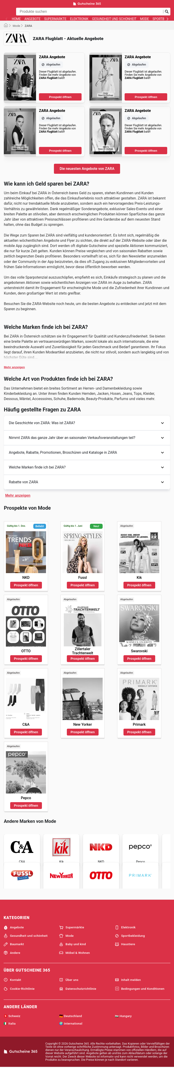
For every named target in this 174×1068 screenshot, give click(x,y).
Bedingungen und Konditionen (139, 989)
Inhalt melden (128, 980)
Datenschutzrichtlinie (77, 989)
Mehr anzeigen (14, 367)
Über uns (68, 980)
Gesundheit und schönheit (114, 18)
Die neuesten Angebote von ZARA (87, 168)
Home (16, 18)
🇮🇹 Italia (10, 1023)
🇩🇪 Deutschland (70, 1016)
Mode (144, 18)
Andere (12, 953)
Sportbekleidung (130, 936)
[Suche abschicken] (166, 11)
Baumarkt (14, 944)
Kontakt (12, 980)
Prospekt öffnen (60, 97)
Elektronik (79, 18)
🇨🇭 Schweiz (12, 1016)
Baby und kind (72, 944)
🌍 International (70, 1023)
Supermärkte (55, 18)
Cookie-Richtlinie (19, 989)
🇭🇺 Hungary (123, 1016)
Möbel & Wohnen (74, 953)
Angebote (32, 18)
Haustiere (125, 944)
